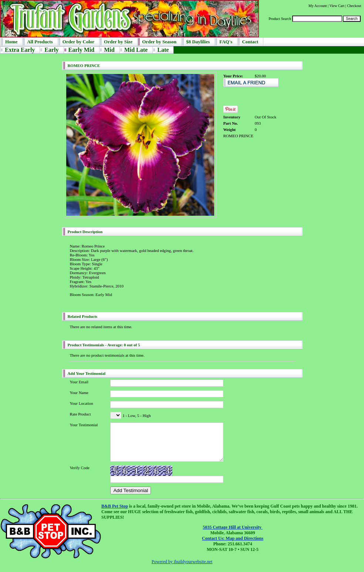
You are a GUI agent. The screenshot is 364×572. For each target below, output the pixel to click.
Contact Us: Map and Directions (232, 538)
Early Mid (81, 50)
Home (11, 41)
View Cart (336, 6)
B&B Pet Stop (114, 506)
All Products (40, 41)
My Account (318, 6)
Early (51, 50)
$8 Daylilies (198, 41)
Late (163, 50)
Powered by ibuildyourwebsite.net (182, 561)
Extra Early (20, 50)
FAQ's (225, 41)
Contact (250, 41)
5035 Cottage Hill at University (233, 527)
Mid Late (136, 50)
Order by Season (159, 41)
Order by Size (118, 41)
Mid (109, 50)
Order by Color (78, 41)
